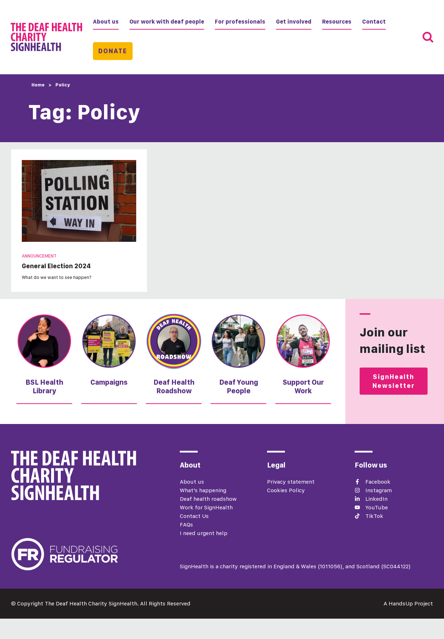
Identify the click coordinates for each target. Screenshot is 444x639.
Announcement (39, 256)
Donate (112, 51)
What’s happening (203, 490)
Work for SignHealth (206, 507)
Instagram (378, 490)
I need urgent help (203, 533)
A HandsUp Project (408, 603)
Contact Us (194, 516)
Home (38, 85)
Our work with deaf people (166, 21)
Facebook (377, 481)
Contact (374, 21)
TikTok (374, 516)
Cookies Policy (286, 490)
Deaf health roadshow (208, 498)
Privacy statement (291, 481)
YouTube (376, 507)
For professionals (240, 21)
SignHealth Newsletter (394, 381)
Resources (336, 21)
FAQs (186, 524)
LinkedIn (376, 498)
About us (106, 21)
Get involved (293, 21)
